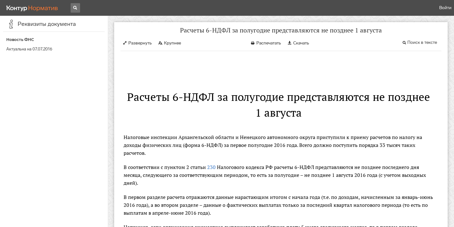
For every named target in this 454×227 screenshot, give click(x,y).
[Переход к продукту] (32, 8)
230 (211, 167)
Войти (445, 7)
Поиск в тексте (422, 42)
